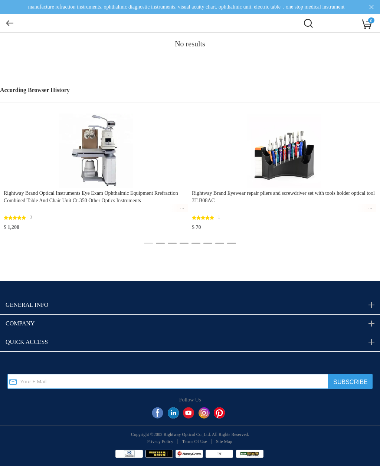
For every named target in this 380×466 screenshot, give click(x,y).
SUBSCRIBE (350, 382)
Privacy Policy (160, 441)
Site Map (224, 441)
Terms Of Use (194, 441)
